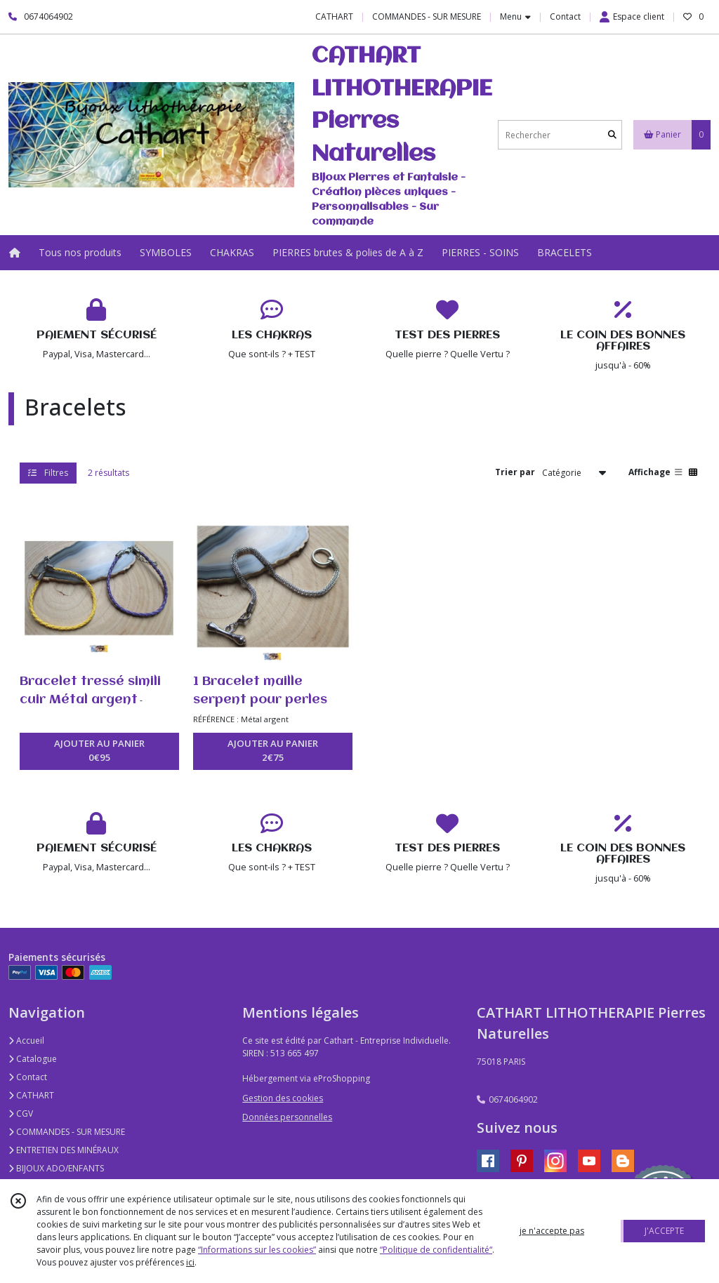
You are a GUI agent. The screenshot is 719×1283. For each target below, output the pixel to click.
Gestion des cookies (282, 1098)
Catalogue (32, 1059)
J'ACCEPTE (664, 1231)
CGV (20, 1113)
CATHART (31, 1095)
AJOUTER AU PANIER (99, 751)
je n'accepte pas (552, 1231)
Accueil (26, 1040)
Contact (565, 16)
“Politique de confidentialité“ (436, 1250)
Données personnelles (287, 1117)
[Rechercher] (612, 135)
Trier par (515, 472)
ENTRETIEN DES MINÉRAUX (63, 1150)
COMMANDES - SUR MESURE (66, 1132)
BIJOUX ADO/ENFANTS (56, 1168)
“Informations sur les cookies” (257, 1250)
